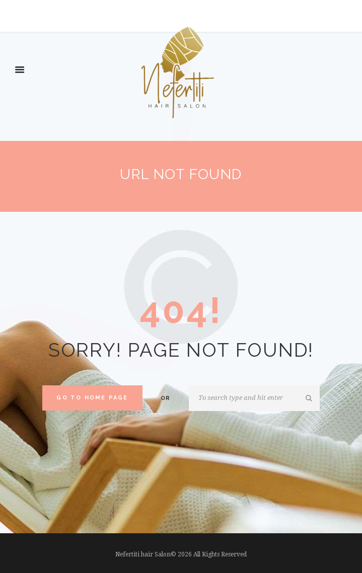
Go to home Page (92, 397)
